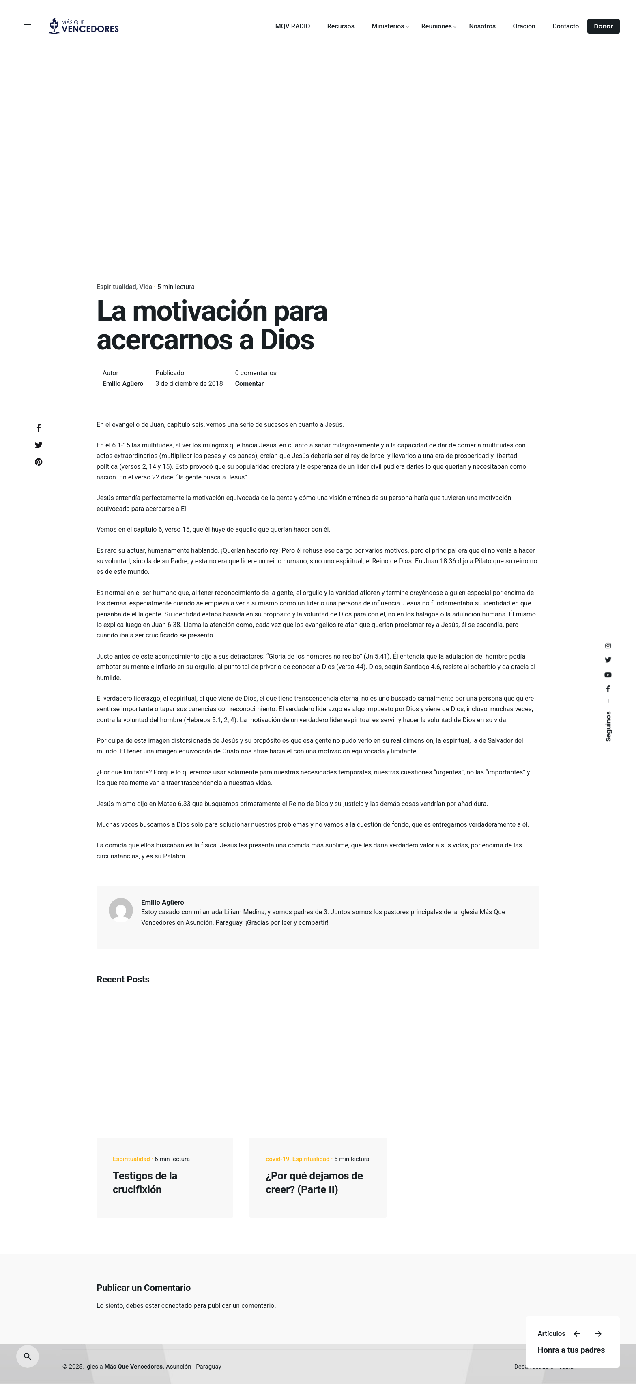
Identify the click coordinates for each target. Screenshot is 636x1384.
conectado (176, 1305)
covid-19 (277, 1159)
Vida (145, 287)
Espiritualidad (116, 287)
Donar (603, 26)
